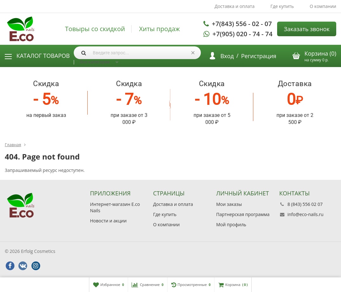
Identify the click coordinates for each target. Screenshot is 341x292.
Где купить (282, 6)
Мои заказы (229, 204)
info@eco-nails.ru (305, 214)
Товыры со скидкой (95, 29)
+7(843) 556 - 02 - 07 (242, 23)
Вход (227, 56)
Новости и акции (108, 221)
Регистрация (258, 56)
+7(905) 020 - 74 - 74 (243, 34)
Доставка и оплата (235, 6)
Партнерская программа (242, 214)
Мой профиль (231, 224)
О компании (323, 6)
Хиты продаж (159, 29)
